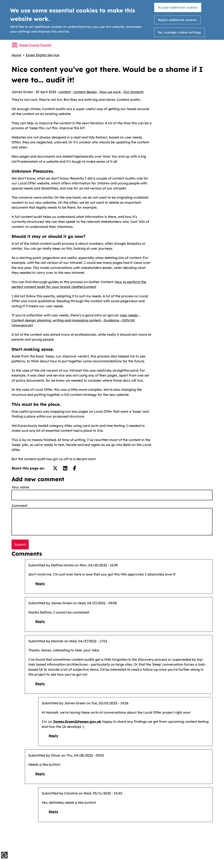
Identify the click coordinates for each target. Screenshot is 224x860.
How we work (110, 92)
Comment (19, 505)
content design (85, 92)
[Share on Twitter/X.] (55, 468)
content (65, 92)
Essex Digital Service (42, 55)
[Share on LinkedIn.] (65, 468)
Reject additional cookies (177, 20)
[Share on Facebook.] (74, 468)
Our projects (134, 92)
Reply (40, 583)
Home (16, 55)
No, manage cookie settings (179, 32)
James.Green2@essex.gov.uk (77, 721)
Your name (20, 487)
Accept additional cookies (178, 7)
